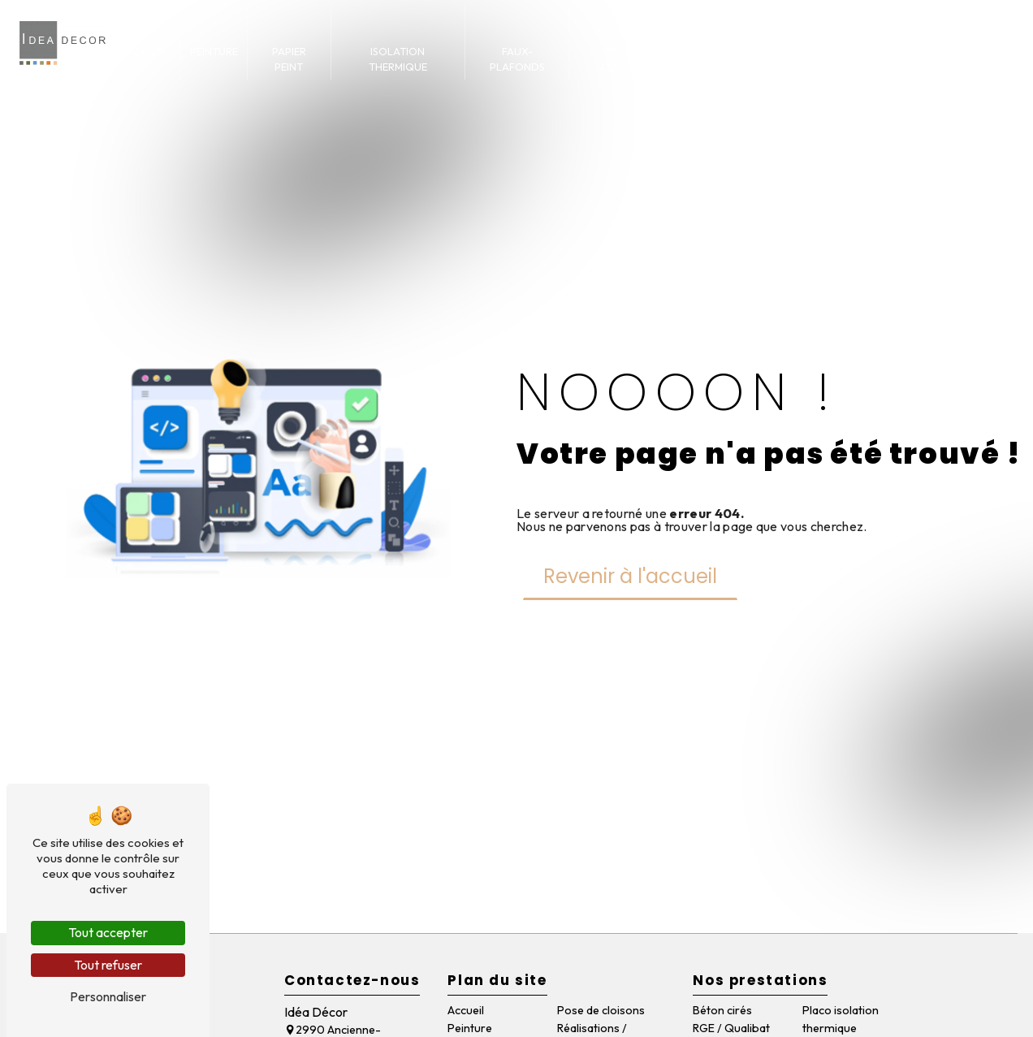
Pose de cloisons (626, 59)
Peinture (214, 51)
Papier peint (289, 59)
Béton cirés (722, 1010)
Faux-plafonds (517, 59)
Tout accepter (108, 932)
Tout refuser (108, 965)
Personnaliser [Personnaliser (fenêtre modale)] (108, 996)
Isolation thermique (398, 59)
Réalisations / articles (756, 59)
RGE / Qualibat (731, 1028)
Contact (979, 51)
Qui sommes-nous (887, 59)
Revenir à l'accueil (630, 576)
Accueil (149, 51)
